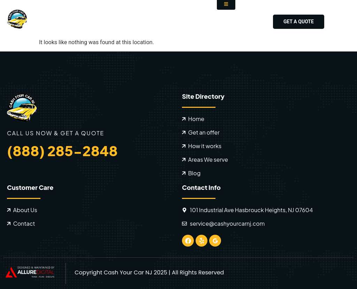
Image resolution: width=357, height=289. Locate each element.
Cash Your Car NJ (128, 272)
